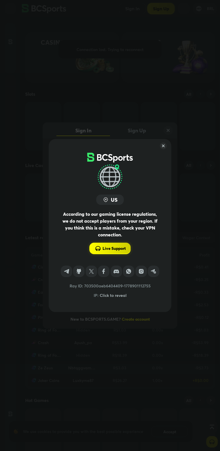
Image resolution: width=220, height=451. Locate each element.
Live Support (110, 248)
